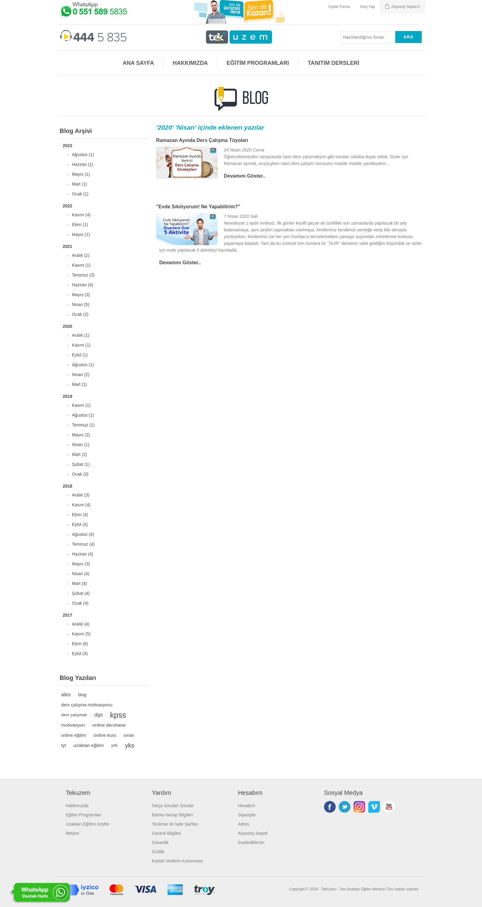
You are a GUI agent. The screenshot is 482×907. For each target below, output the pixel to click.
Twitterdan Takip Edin (344, 807)
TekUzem (328, 889)
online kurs (104, 735)
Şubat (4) (81, 593)
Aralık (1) (80, 335)
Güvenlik (160, 842)
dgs (98, 715)
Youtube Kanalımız (389, 807)
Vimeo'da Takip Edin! (374, 807)
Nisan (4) (80, 573)
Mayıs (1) (81, 174)
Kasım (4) (81, 214)
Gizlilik (158, 851)
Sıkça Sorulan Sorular (173, 805)
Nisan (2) (80, 374)
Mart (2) (79, 454)
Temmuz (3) (83, 275)
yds (114, 745)
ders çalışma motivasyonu (87, 704)
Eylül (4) (80, 524)
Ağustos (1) (83, 154)
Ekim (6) (80, 643)
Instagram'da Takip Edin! (359, 807)
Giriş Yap (367, 7)
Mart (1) (79, 184)
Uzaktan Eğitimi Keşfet (87, 824)
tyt (63, 745)
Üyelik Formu (339, 7)
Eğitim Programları (83, 814)
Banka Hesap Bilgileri (172, 814)
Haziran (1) (82, 164)
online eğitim (73, 735)
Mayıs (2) (81, 434)
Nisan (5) (80, 304)
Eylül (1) (80, 354)
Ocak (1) (80, 193)
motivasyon (73, 725)
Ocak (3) (80, 474)
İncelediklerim (251, 842)
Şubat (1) (81, 464)
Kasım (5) (81, 633)
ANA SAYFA (138, 63)
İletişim (72, 833)
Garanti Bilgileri (166, 833)
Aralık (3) (80, 495)
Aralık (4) (80, 624)
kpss (118, 715)
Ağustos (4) (83, 534)
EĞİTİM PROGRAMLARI (258, 63)
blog (82, 694)
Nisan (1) (80, 444)
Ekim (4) (80, 514)
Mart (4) (79, 583)
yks (130, 745)
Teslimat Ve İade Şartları (175, 824)
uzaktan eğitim (88, 745)
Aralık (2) (80, 255)
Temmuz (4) (83, 544)
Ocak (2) (80, 314)
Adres (243, 824)
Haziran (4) (82, 284)
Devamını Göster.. (244, 176)
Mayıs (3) (81, 294)
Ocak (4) (80, 603)
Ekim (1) (80, 224)
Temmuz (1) (83, 424)
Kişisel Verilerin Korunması (177, 860)
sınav (129, 735)
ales (66, 694)
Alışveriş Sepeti (252, 833)
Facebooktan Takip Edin (330, 807)
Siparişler (247, 814)
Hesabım (246, 805)
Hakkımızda (77, 805)
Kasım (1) (81, 265)
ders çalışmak (74, 715)
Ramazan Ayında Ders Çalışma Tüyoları (202, 140)
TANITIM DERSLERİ (333, 63)
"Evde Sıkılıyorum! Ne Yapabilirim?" (198, 206)
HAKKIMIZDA (190, 63)
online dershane (109, 725)
